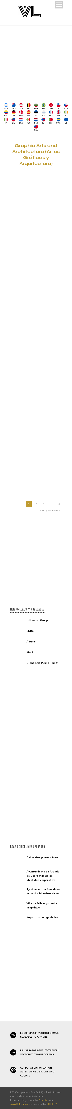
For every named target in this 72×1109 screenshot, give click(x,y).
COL (6, 113)
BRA (44, 106)
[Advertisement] (36, 63)
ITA (6, 121)
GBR (58, 113)
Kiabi (29, 652)
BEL (29, 106)
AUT (21, 106)
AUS (14, 106)
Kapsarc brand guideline (42, 917)
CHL (58, 106)
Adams (31, 641)
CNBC (30, 630)
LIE (13, 121)
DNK (21, 113)
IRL (66, 113)
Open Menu (59, 4)
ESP (29, 113)
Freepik (43, 1100)
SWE (58, 121)
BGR (36, 106)
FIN (44, 113)
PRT (51, 121)
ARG (6, 106)
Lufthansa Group (37, 620)
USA (36, 128)
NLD (36, 121)
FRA (51, 113)
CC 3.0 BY (51, 1103)
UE (66, 121)
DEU (14, 113)
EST (36, 113)
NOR (43, 121)
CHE (51, 106)
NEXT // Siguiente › (50, 510)
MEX (28, 121)
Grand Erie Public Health (42, 662)
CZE (66, 106)
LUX (21, 121)
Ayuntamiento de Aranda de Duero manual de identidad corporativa (43, 876)
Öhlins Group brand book (42, 857)
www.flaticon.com (20, 1103)
